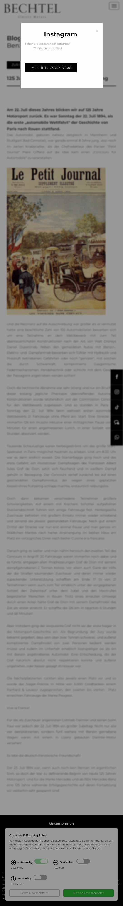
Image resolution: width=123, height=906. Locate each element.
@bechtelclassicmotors (51, 68)
